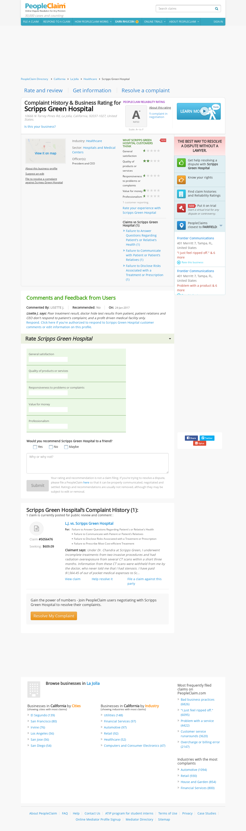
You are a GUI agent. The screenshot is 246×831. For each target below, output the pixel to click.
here (86, 482)
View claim (72, 579)
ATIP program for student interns (129, 813)
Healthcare (90, 79)
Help (76, 813)
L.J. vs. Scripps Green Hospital (89, 523)
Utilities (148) (113, 715)
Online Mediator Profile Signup (98, 820)
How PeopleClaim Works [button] (92, 21)
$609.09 (48, 547)
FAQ (65, 813)
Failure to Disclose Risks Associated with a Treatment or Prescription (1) (144, 273)
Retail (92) (111, 734)
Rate (98, 338)
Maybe (74, 447)
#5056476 (46, 539)
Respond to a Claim (56, 21)
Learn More (200, 111)
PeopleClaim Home (46, 7)
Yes (40, 447)
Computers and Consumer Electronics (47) (134, 746)
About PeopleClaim (43, 813)
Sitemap (164, 820)
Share (191, 438)
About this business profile (41, 168)
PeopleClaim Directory (34, 79)
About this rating (160, 107)
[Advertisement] (123, 51)
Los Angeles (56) (42, 734)
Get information (92, 90)
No (56, 447)
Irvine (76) (38, 727)
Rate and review (43, 90)
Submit (37, 485)
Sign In (218, 21)
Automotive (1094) (194, 770)
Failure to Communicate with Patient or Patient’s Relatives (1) (143, 255)
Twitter (207, 438)
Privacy (187, 813)
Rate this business (190, 262)
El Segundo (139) (43, 715)
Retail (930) (189, 776)
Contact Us (92, 813)
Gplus (199, 443)
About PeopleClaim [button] (182, 21)
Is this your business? (40, 126)
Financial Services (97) (120, 721)
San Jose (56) (40, 740)
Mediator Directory (139, 820)
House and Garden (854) (198, 782)
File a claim (31, 21)
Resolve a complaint (146, 90)
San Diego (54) (41, 746)
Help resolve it (102, 579)
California (59, 79)
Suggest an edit (34, 173)
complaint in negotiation (158, 115)
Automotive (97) (115, 727)
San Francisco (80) (44, 721)
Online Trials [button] (153, 21)
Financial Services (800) (197, 788)
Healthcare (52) (115, 740)
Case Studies (206, 813)
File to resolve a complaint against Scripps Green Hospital (44, 180)
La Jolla (74, 79)
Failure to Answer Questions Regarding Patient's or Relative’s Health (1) (141, 238)
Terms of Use (167, 813)
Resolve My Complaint (53, 615)
